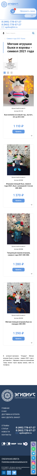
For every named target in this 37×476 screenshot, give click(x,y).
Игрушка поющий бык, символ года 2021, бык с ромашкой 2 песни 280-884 (18, 186)
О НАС (4, 411)
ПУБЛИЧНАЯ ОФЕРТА (10, 459)
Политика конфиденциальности (14, 462)
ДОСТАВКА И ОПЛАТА (10, 414)
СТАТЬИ (5, 429)
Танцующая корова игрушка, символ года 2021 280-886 (18, 254)
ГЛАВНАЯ (5, 408)
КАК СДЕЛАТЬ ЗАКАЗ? (11, 417)
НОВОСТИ (6, 432)
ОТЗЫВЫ (5, 426)
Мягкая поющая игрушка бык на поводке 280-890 (18, 323)
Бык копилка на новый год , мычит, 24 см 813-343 (18, 116)
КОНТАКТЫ (6, 435)
